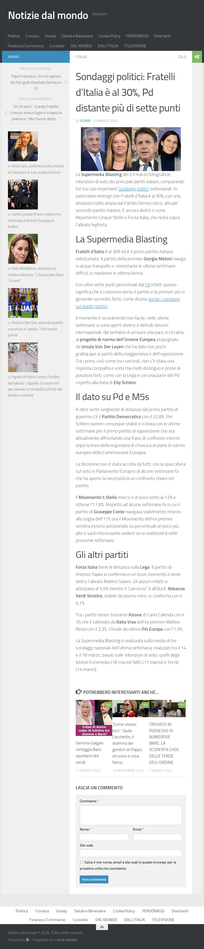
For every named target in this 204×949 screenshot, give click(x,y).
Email (138, 829)
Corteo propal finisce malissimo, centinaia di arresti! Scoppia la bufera (34, 272)
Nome (85, 829)
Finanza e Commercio (26, 45)
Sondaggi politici (133, 189)
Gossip (50, 35)
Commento (89, 801)
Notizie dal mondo (48, 15)
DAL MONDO (81, 45)
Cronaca (32, 35)
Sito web (86, 845)
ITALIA (81, 56)
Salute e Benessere (77, 35)
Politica (14, 35)
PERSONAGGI (137, 35)
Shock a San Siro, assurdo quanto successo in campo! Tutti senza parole (35, 432)
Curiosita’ (57, 45)
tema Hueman (67, 940)
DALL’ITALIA (108, 45)
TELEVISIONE (135, 45)
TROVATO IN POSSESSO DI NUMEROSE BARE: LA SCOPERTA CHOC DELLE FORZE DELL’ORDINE (164, 743)
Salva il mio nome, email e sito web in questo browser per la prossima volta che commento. (128, 865)
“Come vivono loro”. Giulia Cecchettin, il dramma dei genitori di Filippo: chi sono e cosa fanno (127, 743)
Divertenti (162, 35)
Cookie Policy (110, 35)
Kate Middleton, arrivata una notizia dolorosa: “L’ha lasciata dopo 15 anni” (36, 352)
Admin (85, 121)
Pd (147, 284)
